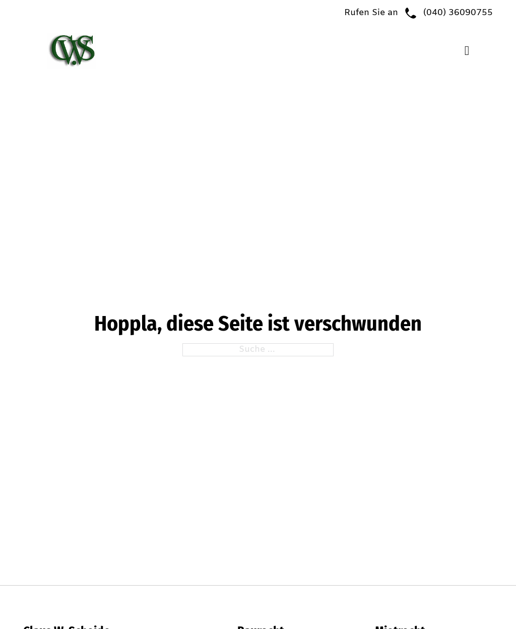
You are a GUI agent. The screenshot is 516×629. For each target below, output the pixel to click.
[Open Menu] (467, 50)
